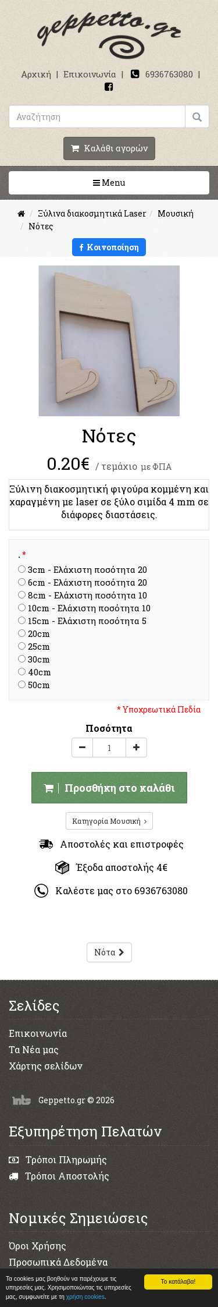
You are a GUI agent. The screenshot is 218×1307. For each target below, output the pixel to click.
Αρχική (36, 74)
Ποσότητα (109, 728)
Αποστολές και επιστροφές (111, 844)
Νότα (109, 952)
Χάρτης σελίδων (46, 1066)
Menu (146, 182)
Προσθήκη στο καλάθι (109, 788)
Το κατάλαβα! (178, 1281)
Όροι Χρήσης (37, 1245)
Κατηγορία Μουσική (109, 821)
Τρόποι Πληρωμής (58, 1159)
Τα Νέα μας (34, 1049)
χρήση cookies (85, 1297)
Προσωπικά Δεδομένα (58, 1262)
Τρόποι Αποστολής (59, 1176)
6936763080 (169, 74)
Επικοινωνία (89, 74)
